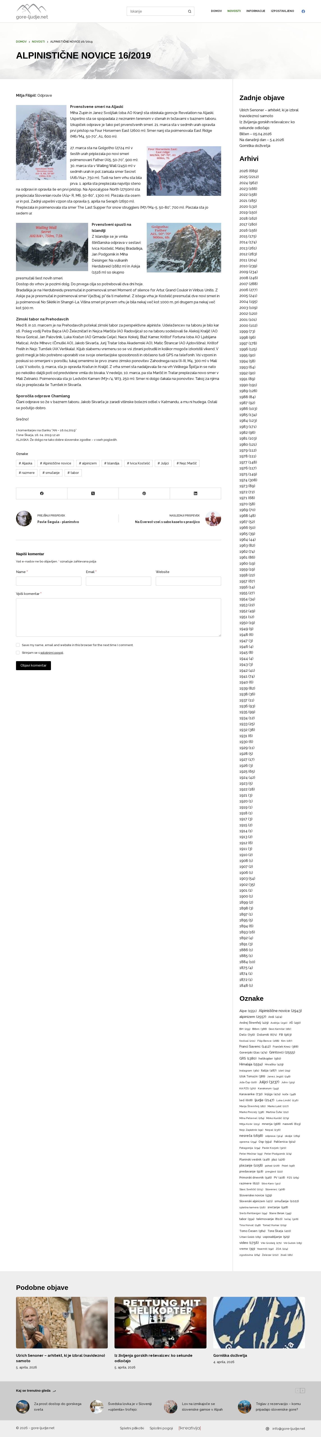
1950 (243, 623)
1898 (243, 908)
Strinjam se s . (43, 652)
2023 (243, 189)
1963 (243, 545)
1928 (243, 754)
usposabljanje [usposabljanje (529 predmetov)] (276, 1237)
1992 (243, 373)
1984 (243, 420)
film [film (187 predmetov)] (286, 1041)
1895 (243, 920)
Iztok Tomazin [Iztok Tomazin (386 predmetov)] (252, 1076)
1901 (243, 890)
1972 (243, 492)
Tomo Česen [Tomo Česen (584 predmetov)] (252, 1231)
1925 (243, 771)
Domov (216, 11)
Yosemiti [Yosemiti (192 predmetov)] (265, 1249)
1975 (243, 474)
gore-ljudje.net (32, 17)
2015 (243, 236)
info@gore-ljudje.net (289, 1429)
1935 (243, 712)
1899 (243, 902)
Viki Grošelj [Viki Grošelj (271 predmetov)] (271, 1243)
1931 (243, 736)
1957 (243, 581)
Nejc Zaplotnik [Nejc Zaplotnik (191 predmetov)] (251, 1130)
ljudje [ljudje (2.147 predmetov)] (264, 1100)
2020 (243, 206)
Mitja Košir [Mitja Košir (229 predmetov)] (249, 1124)
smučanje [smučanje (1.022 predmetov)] (287, 1201)
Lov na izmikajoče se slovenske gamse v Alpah (202, 1407)
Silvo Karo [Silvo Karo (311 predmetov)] (270, 1183)
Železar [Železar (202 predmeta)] (270, 1255)
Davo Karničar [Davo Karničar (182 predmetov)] (280, 1029)
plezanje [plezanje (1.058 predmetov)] (251, 1165)
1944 (243, 658)
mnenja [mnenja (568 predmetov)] (271, 1124)
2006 (243, 290)
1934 (243, 718)
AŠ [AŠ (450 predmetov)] (294, 1023)
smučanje (51, 473)
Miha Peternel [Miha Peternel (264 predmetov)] (251, 1118)
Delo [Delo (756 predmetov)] (247, 1034)
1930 (243, 742)
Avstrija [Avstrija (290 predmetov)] (279, 1023)
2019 (243, 212)
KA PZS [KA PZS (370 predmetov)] (247, 1088)
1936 (243, 706)
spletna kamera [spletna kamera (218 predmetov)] (252, 1208)
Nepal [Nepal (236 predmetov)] (273, 1130)
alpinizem (88, 463)
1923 (243, 783)
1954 (243, 599)
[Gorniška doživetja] (259, 1322)
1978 (243, 456)
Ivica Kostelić (138, 463)
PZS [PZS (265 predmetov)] (293, 1178)
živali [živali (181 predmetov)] (287, 1255)
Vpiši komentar (28, 594)
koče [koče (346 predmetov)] (289, 1094)
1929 (243, 748)
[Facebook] (303, 11)
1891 (243, 944)
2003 (243, 308)
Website (163, 572)
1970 (243, 504)
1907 (243, 866)
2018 (243, 218)
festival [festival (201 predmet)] (247, 1041)
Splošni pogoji (161, 1428)
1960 (243, 563)
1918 (243, 813)
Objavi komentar (33, 665)
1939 (243, 688)
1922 (243, 789)
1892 (243, 938)
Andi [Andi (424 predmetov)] (275, 1017)
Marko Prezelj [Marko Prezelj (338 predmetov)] (251, 1112)
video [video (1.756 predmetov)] (249, 1242)
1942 (243, 670)
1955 (243, 593)
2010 (243, 266)
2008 (243, 278)
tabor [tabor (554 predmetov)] (247, 1219)
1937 (243, 700)
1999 (243, 331)
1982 (243, 432)
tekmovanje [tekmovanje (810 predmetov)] (269, 1218)
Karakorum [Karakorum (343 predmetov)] (268, 1088)
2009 (243, 272)
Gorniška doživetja (254, 146)
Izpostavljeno (282, 11)
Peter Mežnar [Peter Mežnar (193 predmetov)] (250, 1154)
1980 (243, 444)
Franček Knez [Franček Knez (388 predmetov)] (285, 1047)
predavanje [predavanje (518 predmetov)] (251, 1171)
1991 (243, 379)
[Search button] (189, 11)
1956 (243, 587)
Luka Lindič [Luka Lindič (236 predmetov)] (287, 1101)
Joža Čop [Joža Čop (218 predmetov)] (248, 1083)
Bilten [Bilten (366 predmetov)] (259, 1029)
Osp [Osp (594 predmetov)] (265, 1141)
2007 (243, 284)
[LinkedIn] (195, 493)
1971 (243, 498)
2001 (243, 320)
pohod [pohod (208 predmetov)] (272, 1166)
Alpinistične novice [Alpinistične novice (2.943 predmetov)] (280, 1011)
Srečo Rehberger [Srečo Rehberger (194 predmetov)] (253, 1213)
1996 (243, 349)
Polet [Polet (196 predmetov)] (288, 1166)
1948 (243, 635)
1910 (243, 855)
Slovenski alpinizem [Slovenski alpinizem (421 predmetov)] (256, 1201)
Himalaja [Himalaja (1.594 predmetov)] (251, 1064)
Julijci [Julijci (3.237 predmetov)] (269, 1082)
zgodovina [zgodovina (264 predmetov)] (249, 1255)
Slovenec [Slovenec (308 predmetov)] (275, 1189)
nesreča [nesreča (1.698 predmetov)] (251, 1135)
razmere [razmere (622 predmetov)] (249, 1183)
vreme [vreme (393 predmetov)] (247, 1249)
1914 (243, 831)
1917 (243, 819)
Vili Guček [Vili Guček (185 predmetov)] (293, 1243)
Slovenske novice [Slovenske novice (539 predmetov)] (255, 1195)
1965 (243, 534)
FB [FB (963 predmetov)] (285, 1034)
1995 (243, 355)
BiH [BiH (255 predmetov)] (244, 1029)
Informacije (255, 11)
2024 (243, 183)
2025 (243, 177)
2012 (243, 254)
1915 (243, 825)
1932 (243, 730)
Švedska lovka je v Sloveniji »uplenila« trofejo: (130, 1407)
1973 (243, 486)
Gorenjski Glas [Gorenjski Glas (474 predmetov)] (253, 1052)
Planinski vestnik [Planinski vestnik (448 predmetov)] (254, 1159)
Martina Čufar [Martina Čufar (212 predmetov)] (277, 1112)
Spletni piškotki (132, 1428)
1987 (243, 403)
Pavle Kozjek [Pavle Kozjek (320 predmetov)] (274, 1148)
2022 (243, 194)
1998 (243, 337)
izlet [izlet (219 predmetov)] (284, 1071)
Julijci (163, 463)
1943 (243, 664)
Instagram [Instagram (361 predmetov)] (249, 1071)
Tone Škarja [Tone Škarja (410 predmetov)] (279, 1231)
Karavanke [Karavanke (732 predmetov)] (251, 1094)
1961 (243, 557)
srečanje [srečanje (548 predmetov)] (278, 1207)
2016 (243, 230)
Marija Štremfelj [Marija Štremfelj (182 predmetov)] (252, 1106)
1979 (243, 450)
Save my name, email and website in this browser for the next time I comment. (77, 645)
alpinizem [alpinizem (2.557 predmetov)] (252, 1017)
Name (22, 572)
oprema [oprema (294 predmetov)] (248, 1142)
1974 (243, 480)
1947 (243, 641)
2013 (243, 248)
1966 (243, 527)
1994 (243, 361)
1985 (243, 415)
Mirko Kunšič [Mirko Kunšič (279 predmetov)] (277, 1118)
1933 (243, 724)
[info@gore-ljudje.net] (267, 1428)
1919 (243, 807)
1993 (243, 367)
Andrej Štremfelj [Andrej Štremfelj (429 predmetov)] (253, 1023)
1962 (243, 551)
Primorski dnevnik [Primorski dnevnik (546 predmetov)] (255, 1177)
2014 (243, 242)
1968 (243, 516)
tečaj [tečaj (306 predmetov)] (291, 1219)
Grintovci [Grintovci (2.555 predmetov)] (282, 1052)
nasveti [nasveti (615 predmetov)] (292, 1124)
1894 (243, 926)
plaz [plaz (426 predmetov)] (278, 1159)
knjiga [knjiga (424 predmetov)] (272, 1094)
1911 (243, 849)
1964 (243, 539)
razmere (27, 473)
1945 (243, 652)
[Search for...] (156, 11)
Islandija (111, 463)
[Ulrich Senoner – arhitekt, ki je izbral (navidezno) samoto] (62, 1322)
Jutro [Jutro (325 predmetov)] (288, 1082)
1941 (243, 676)
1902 (243, 884)
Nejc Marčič (187, 463)
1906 (243, 872)
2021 (243, 201)
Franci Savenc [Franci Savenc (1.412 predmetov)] (255, 1046)
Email (91, 572)
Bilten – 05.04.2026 (255, 134)
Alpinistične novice (55, 463)
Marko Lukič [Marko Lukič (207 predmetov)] (278, 1106)
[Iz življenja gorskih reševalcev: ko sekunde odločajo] (160, 1322)
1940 (243, 682)
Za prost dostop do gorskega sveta (57, 1407)
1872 (243, 980)
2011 (243, 260)
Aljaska (25, 463)
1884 (243, 962)
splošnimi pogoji (51, 652)
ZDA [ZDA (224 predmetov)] (282, 1249)
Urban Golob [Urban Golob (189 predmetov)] (250, 1237)
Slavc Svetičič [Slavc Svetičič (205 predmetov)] (251, 1190)
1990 (243, 385)
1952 (243, 611)
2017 (243, 224)
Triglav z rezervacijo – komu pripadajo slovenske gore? (278, 1407)
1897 (243, 914)
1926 (243, 765)
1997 (243, 343)
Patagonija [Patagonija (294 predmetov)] (249, 1148)
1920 (243, 801)
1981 (243, 438)
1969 (243, 510)
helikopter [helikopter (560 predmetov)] (270, 1058)
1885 (243, 956)
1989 (243, 391)
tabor (73, 473)
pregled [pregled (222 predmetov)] (274, 1172)
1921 (243, 795)
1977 (243, 462)
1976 (243, 468)
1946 (243, 646)
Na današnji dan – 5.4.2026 (261, 140)
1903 (243, 878)
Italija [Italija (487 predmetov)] (268, 1070)
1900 (243, 896)
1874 (243, 973)
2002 (243, 313)
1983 (243, 427)
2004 (243, 301)
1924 (243, 777)
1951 (243, 617)
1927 (243, 759)
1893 (243, 932)
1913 (243, 837)
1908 (243, 861)
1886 (243, 950)
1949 (243, 629)
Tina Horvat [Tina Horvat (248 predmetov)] (250, 1225)
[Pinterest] (144, 493)
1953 (243, 605)
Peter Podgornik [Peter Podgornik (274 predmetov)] (277, 1154)
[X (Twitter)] (93, 493)
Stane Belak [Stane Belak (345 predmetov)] (280, 1213)
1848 (243, 985)
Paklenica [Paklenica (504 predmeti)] (285, 1142)
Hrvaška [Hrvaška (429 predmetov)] (274, 1064)
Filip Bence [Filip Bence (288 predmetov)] (268, 1041)
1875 (243, 968)
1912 (243, 843)
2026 (243, 171)
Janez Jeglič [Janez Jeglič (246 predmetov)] (278, 1076)
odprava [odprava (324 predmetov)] (274, 1136)
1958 (243, 575)
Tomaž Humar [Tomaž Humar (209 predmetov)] (274, 1225)
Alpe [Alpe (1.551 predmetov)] (248, 1011)
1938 (243, 694)
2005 (243, 296)
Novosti (234, 11)
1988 (243, 397)
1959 (243, 569)
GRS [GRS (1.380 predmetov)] (248, 1058)
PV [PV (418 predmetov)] (279, 1177)
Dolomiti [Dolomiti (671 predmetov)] (267, 1034)
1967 (243, 522)
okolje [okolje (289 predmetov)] (292, 1136)
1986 (243, 409)
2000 (243, 325)
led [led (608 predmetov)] (246, 1100)
